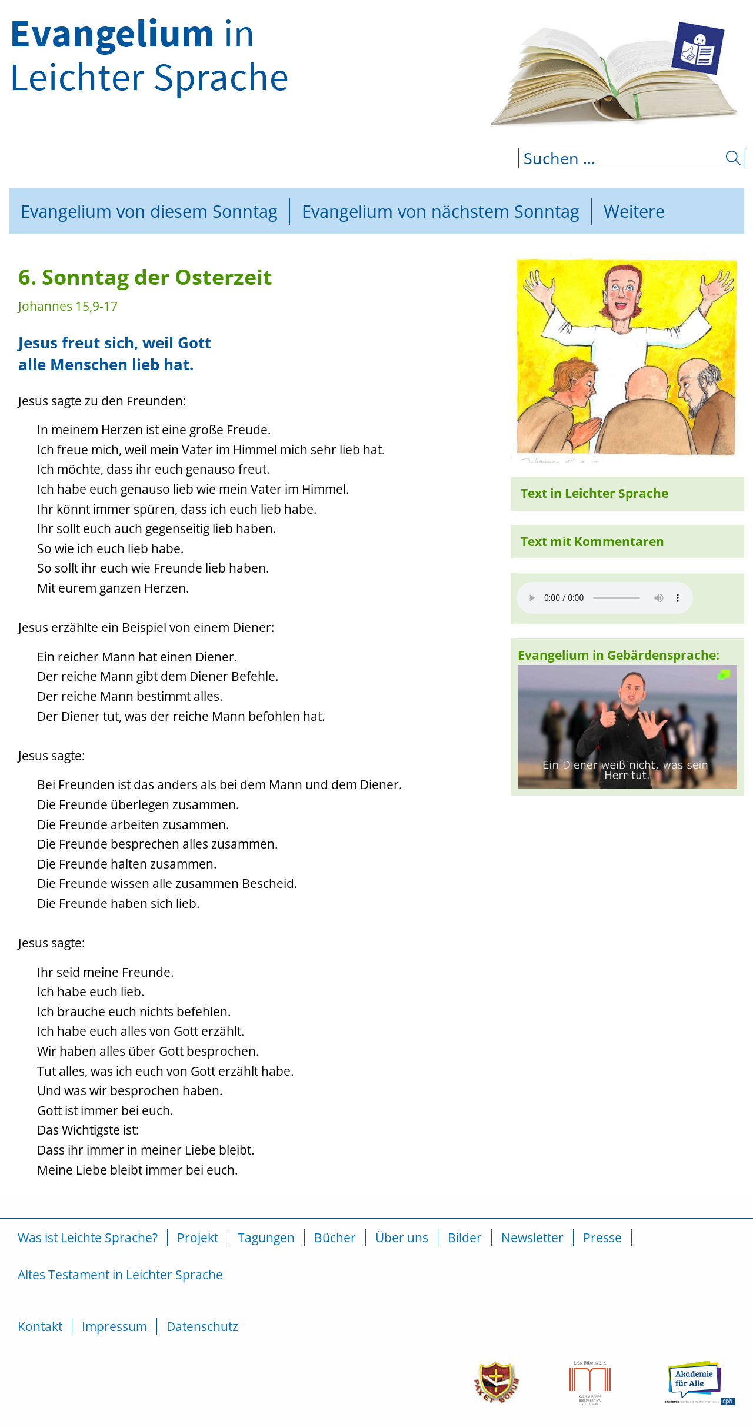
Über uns (401, 1237)
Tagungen (266, 1237)
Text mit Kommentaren (592, 541)
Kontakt (40, 1326)
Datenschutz (202, 1326)
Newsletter (532, 1237)
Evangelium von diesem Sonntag (149, 210)
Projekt (197, 1237)
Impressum (114, 1326)
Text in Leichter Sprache (594, 493)
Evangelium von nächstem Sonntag (440, 210)
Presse (602, 1237)
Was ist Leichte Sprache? (88, 1237)
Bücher (335, 1237)
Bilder (465, 1237)
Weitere (634, 210)
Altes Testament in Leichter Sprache (120, 1274)
